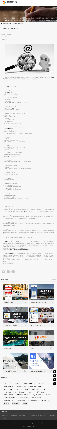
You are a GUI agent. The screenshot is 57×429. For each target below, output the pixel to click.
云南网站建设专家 (27, 383)
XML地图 (41, 423)
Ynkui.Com (27, 423)
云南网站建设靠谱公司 (9, 398)
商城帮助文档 (52, 415)
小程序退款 (48, 395)
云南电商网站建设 (21, 400)
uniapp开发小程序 (36, 395)
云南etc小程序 (33, 400)
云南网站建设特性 (23, 398)
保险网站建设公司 (21, 386)
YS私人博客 (4, 418)
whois (7, 130)
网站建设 (20, 23)
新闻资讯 (14, 23)
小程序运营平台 (43, 415)
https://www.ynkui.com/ (24, 263)
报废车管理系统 (45, 400)
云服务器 (9, 87)
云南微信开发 (22, 415)
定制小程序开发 (8, 389)
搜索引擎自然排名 (36, 398)
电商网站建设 (40, 392)
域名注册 (23, 211)
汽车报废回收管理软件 (22, 395)
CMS (24, 423)
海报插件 (25, 403)
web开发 (26, 389)
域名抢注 (11, 253)
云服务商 (8, 156)
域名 (13, 108)
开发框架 (6, 403)
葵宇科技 (7, 242)
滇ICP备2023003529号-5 (28, 426)
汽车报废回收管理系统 (32, 415)
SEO (44, 389)
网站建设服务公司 (8, 395)
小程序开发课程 (40, 383)
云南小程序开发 (5, 415)
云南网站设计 (14, 415)
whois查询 (9, 128)
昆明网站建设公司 (8, 400)
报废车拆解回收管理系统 (36, 386)
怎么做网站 (16, 383)
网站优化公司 (35, 389)
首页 (10, 23)
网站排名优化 (7, 392)
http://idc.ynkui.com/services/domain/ (19, 249)
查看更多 (54, 279)
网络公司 (18, 389)
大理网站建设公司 (8, 386)
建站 (34, 253)
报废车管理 (7, 383)
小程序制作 (30, 392)
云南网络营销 (15, 403)
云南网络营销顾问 (19, 392)
